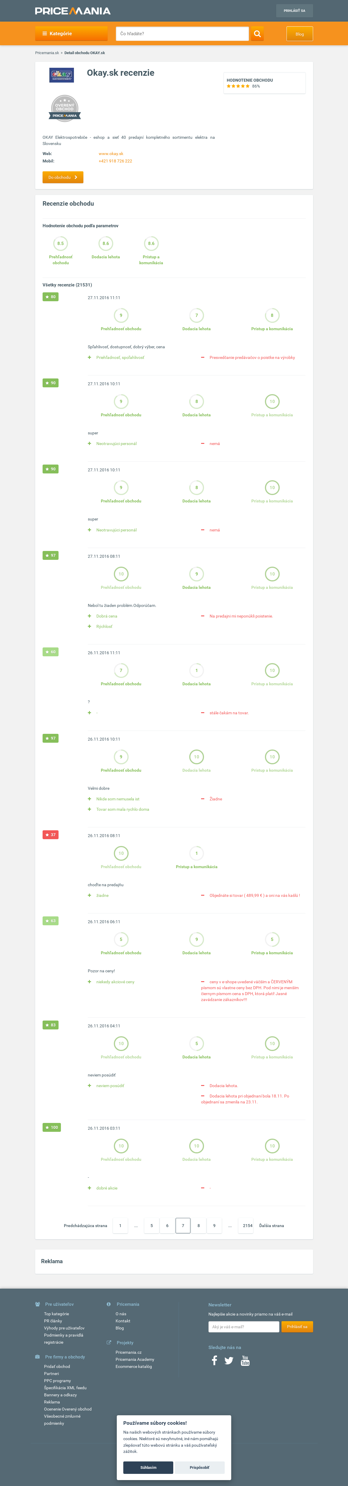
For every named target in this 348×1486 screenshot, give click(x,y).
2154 (247, 1225)
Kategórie (57, 33)
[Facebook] (214, 1362)
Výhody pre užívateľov (64, 1328)
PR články (53, 1321)
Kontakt (123, 1321)
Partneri (51, 1373)
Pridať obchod (57, 1366)
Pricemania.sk (47, 53)
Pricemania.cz (129, 1352)
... (136, 1225)
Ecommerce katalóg (134, 1366)
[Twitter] (229, 1362)
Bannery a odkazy (60, 1394)
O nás (121, 1313)
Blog (300, 34)
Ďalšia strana (271, 1225)
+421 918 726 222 (115, 161)
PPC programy (57, 1380)
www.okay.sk (111, 153)
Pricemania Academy (135, 1359)
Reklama (52, 1402)
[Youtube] (245, 1362)
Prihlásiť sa (294, 11)
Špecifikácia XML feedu (65, 1387)
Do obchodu (64, 177)
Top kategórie (56, 1313)
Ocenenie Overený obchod (68, 1409)
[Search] (257, 33)
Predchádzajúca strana (85, 1225)
